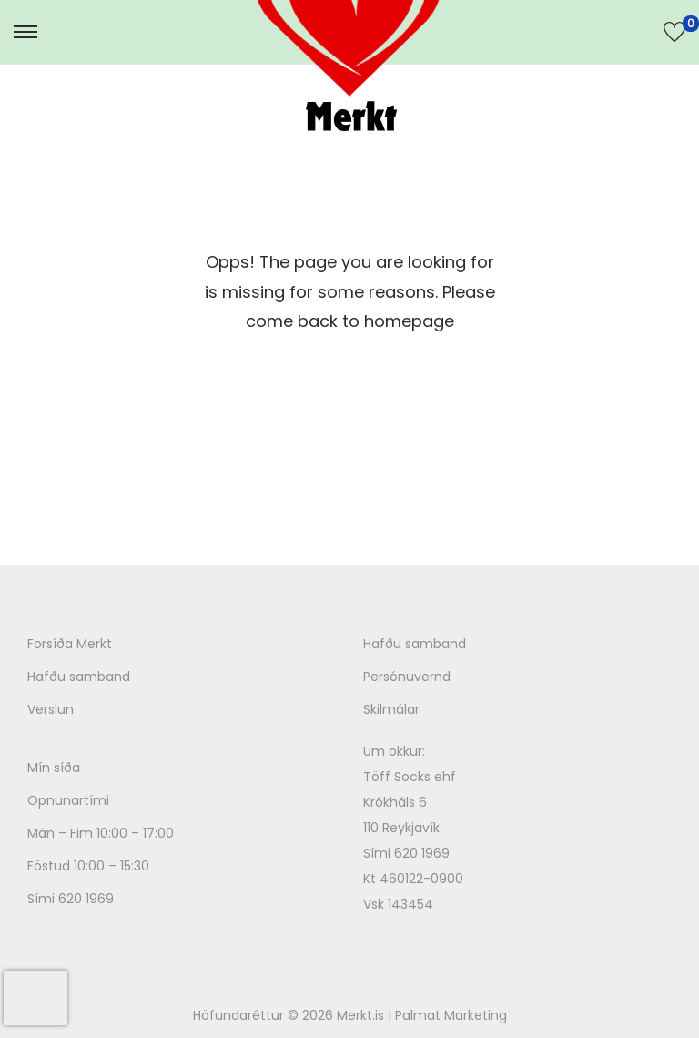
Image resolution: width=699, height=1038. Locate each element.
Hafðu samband (78, 676)
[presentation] (35, 998)
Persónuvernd (407, 676)
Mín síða (53, 767)
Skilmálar (391, 709)
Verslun (50, 709)
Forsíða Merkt (69, 644)
